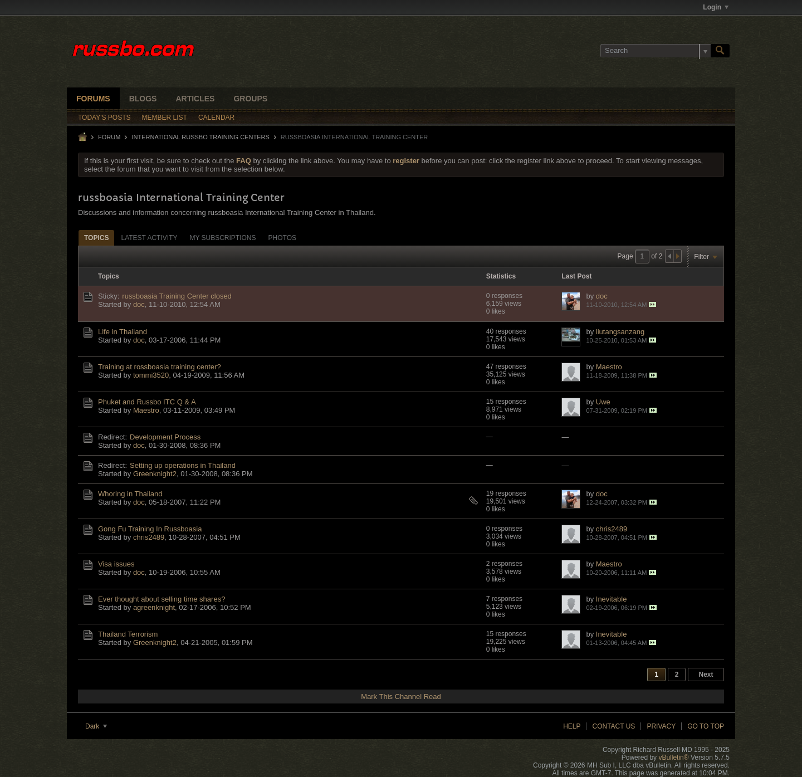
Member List (164, 117)
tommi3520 (151, 375)
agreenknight (154, 607)
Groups (250, 98)
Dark (96, 726)
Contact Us (613, 726)
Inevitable (611, 599)
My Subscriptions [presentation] (222, 238)
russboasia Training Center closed (177, 296)
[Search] (655, 50)
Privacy (661, 726)
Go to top (705, 726)
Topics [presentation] (96, 238)
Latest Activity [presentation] (149, 238)
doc (139, 304)
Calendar (216, 117)
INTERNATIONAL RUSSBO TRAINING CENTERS (200, 137)
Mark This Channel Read (401, 696)
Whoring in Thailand (130, 494)
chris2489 (148, 537)
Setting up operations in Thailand (183, 465)
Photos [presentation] (282, 238)
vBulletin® (673, 757)
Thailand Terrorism (128, 634)
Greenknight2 (155, 474)
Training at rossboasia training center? (159, 367)
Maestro (609, 367)
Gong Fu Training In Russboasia (150, 529)
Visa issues (116, 564)
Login (715, 7)
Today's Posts (104, 117)
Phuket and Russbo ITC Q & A (147, 402)
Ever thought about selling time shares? (161, 599)
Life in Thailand (122, 332)
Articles (194, 98)
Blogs (143, 98)
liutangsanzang (620, 332)
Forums (93, 98)
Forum (109, 137)
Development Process (165, 437)
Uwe (603, 402)
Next (705, 674)
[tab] (96, 237)
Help (571, 726)
